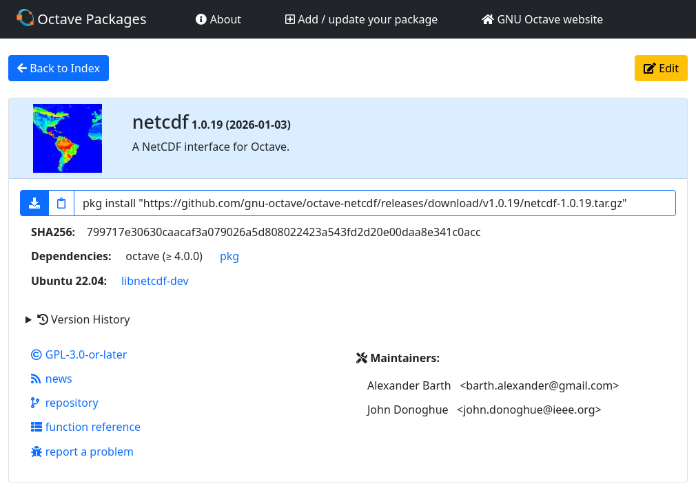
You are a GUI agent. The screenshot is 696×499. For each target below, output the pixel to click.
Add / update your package (361, 19)
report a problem (82, 451)
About (218, 19)
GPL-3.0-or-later (79, 354)
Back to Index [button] (58, 68)
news (51, 378)
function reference (86, 426)
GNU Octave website (542, 19)
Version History (83, 319)
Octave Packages (81, 18)
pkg (229, 256)
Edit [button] (661, 68)
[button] (34, 203)
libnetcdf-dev (155, 280)
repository (65, 402)
